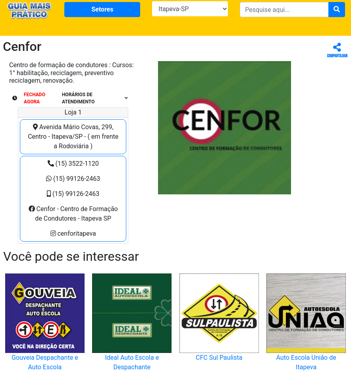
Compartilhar (337, 50)
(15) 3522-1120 (73, 163)
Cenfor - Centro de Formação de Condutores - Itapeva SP (73, 213)
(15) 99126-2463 (73, 178)
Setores (102, 9)
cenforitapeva (73, 233)
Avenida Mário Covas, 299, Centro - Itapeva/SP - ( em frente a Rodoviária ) (73, 136)
